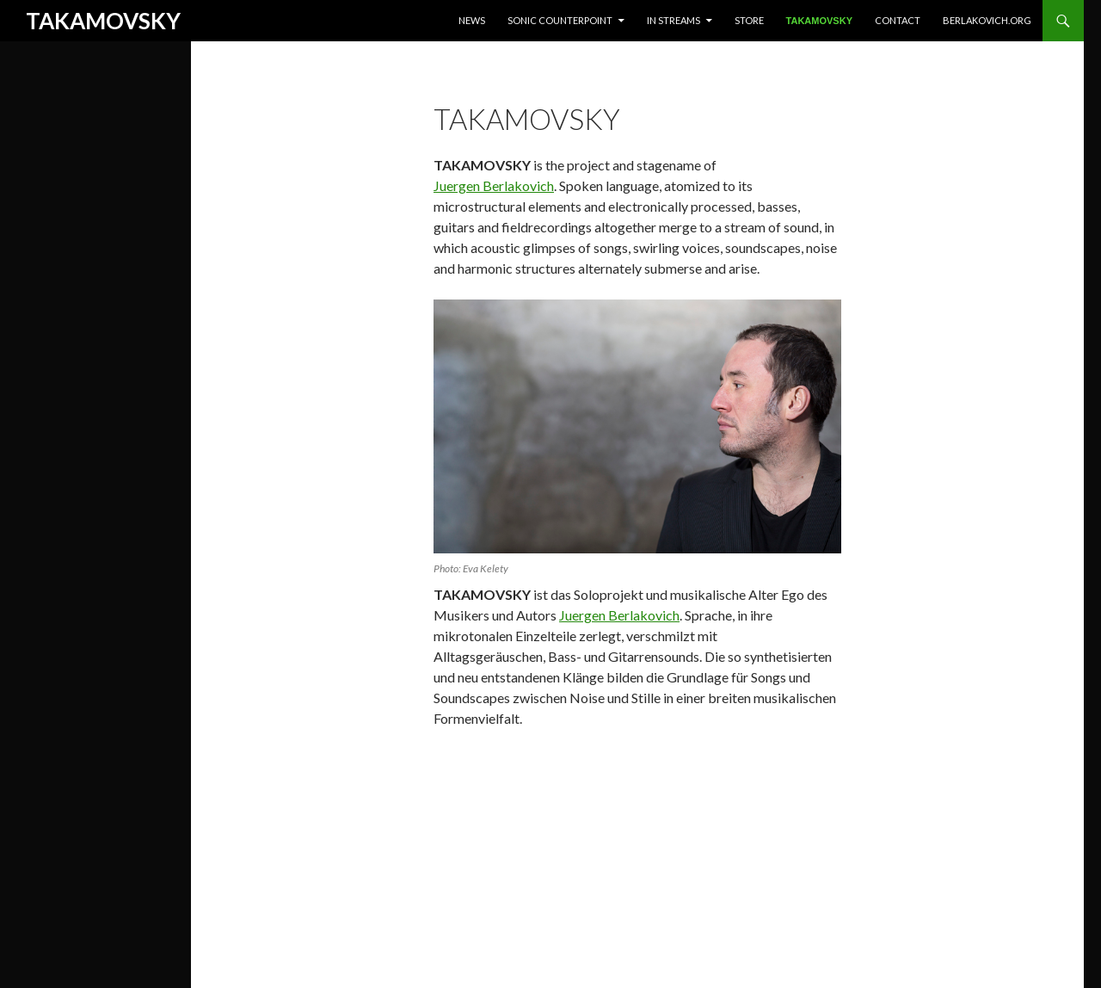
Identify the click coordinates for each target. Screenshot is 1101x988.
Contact (897, 20)
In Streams (673, 20)
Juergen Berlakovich (494, 185)
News (471, 20)
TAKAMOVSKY (103, 20)
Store (749, 20)
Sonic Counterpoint (559, 20)
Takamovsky (819, 20)
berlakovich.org (987, 20)
